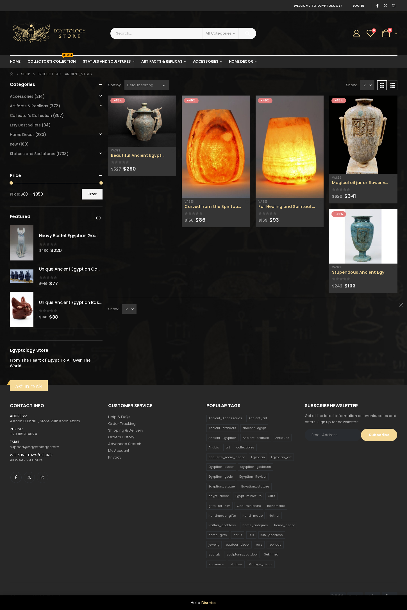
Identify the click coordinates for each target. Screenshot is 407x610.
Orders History (121, 437)
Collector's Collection (31, 115)
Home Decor (241, 61)
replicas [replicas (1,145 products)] (275, 544)
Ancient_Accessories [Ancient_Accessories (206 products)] (225, 418)
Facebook (16, 477)
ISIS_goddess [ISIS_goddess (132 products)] (271, 535)
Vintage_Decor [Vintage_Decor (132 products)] (260, 564)
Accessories (206, 61)
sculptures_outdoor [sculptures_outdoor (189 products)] (242, 554)
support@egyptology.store (34, 447)
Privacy (114, 457)
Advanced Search (124, 443)
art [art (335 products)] (228, 447)
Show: (351, 85)
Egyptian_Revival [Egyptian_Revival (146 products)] (253, 476)
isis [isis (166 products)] (251, 535)
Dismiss (208, 603)
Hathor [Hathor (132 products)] (274, 515)
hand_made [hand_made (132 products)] (252, 515)
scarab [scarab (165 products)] (214, 554)
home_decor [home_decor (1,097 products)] (284, 525)
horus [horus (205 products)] (237, 535)
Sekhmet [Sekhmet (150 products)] (271, 554)
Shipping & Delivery (125, 430)
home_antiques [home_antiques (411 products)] (255, 525)
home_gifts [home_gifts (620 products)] (217, 535)
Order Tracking (122, 423)
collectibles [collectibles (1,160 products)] (245, 447)
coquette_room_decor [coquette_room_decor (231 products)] (226, 457)
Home (15, 61)
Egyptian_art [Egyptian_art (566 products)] (281, 457)
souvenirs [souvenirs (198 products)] (216, 564)
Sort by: (115, 85)
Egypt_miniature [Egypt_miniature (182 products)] (248, 496)
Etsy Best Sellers (25, 125)
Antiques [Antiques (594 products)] (282, 438)
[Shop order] (146, 85)
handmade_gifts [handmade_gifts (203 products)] (222, 515)
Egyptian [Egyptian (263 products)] (258, 457)
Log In (358, 5)
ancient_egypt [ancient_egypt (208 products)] (254, 428)
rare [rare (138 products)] (259, 544)
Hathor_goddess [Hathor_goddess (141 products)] (222, 525)
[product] (142, 121)
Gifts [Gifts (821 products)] (271, 496)
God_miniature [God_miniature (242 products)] (249, 506)
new (14, 144)
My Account (118, 450)
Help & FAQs (119, 416)
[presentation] (96, 218)
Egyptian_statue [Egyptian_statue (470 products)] (221, 486)
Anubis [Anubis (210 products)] (213, 447)
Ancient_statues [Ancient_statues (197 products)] (256, 438)
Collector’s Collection (52, 60)
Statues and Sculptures (107, 61)
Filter (92, 194)
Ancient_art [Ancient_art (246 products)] (258, 418)
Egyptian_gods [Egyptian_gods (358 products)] (220, 476)
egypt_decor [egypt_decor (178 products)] (218, 496)
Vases (115, 150)
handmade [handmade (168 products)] (276, 506)
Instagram (42, 477)
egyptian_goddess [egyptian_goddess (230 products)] (255, 466)
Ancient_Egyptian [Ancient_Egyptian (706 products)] (222, 438)
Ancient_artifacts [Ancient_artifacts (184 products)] (222, 428)
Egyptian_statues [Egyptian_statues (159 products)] (255, 486)
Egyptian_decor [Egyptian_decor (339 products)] (221, 466)
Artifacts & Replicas (161, 61)
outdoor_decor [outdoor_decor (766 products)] (238, 544)
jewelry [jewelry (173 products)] (213, 544)
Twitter (29, 477)
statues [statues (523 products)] (236, 564)
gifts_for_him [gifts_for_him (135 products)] (219, 506)
